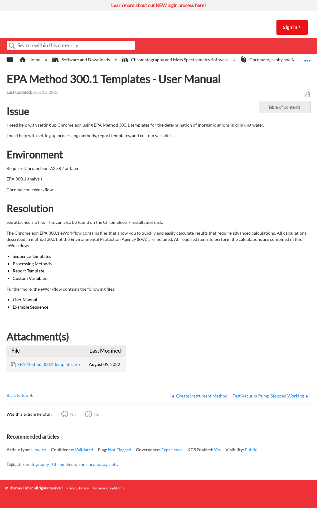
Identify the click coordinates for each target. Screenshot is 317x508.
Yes (73, 414)
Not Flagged (119, 449)
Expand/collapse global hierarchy (14, 60)
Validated (84, 449)
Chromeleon (64, 464)
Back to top (17, 395)
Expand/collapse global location (307, 58)
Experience (172, 449)
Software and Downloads (81, 59)
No (96, 414)
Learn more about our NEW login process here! (158, 5)
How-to (38, 449)
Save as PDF (307, 94)
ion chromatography (99, 464)
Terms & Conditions (108, 488)
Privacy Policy (77, 488)
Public (251, 449)
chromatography (33, 464)
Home (30, 59)
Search (12, 46)
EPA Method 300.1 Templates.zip (48, 364)
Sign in (290, 27)
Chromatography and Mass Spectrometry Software (175, 59)
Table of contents (284, 107)
